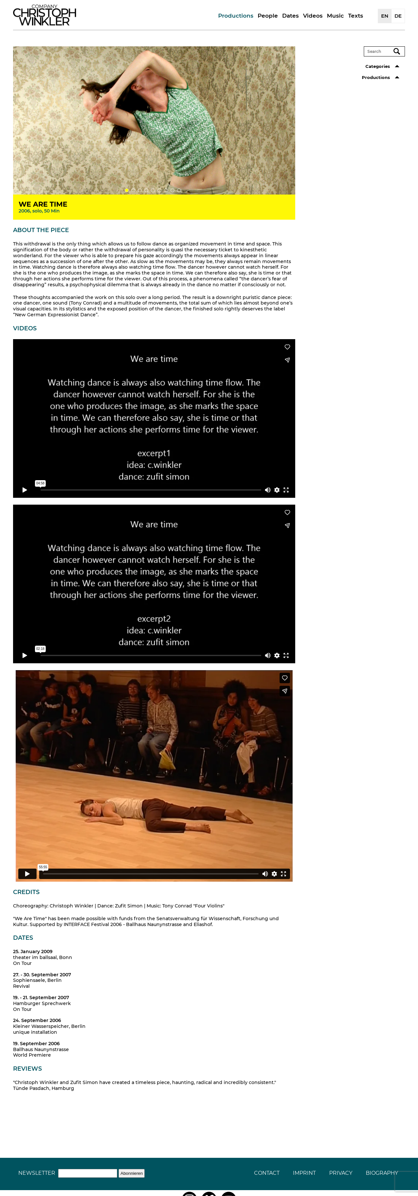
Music (335, 15)
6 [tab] (159, 190)
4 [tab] (146, 190)
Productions (235, 15)
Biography (382, 1173)
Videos (313, 15)
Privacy (340, 1173)
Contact (267, 1173)
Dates (290, 15)
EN (384, 16)
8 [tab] (172, 190)
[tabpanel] (154, 120)
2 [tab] (133, 190)
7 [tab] (166, 190)
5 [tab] (153, 190)
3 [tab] (140, 190)
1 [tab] (127, 190)
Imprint (304, 1173)
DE (398, 16)
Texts (355, 15)
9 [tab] (179, 190)
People (268, 15)
